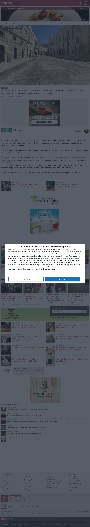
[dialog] (45, 263)
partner (22, 249)
